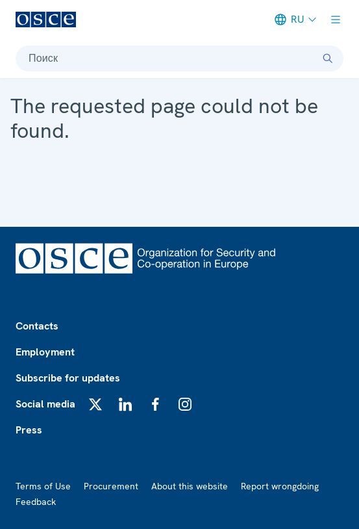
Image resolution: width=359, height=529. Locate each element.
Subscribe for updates (68, 378)
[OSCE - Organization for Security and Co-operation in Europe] (46, 19)
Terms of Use (43, 486)
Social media (45, 404)
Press (29, 430)
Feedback (36, 502)
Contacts (37, 326)
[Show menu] (336, 19)
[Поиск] (328, 58)
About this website (189, 486)
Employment (45, 352)
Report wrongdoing (280, 486)
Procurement (111, 486)
